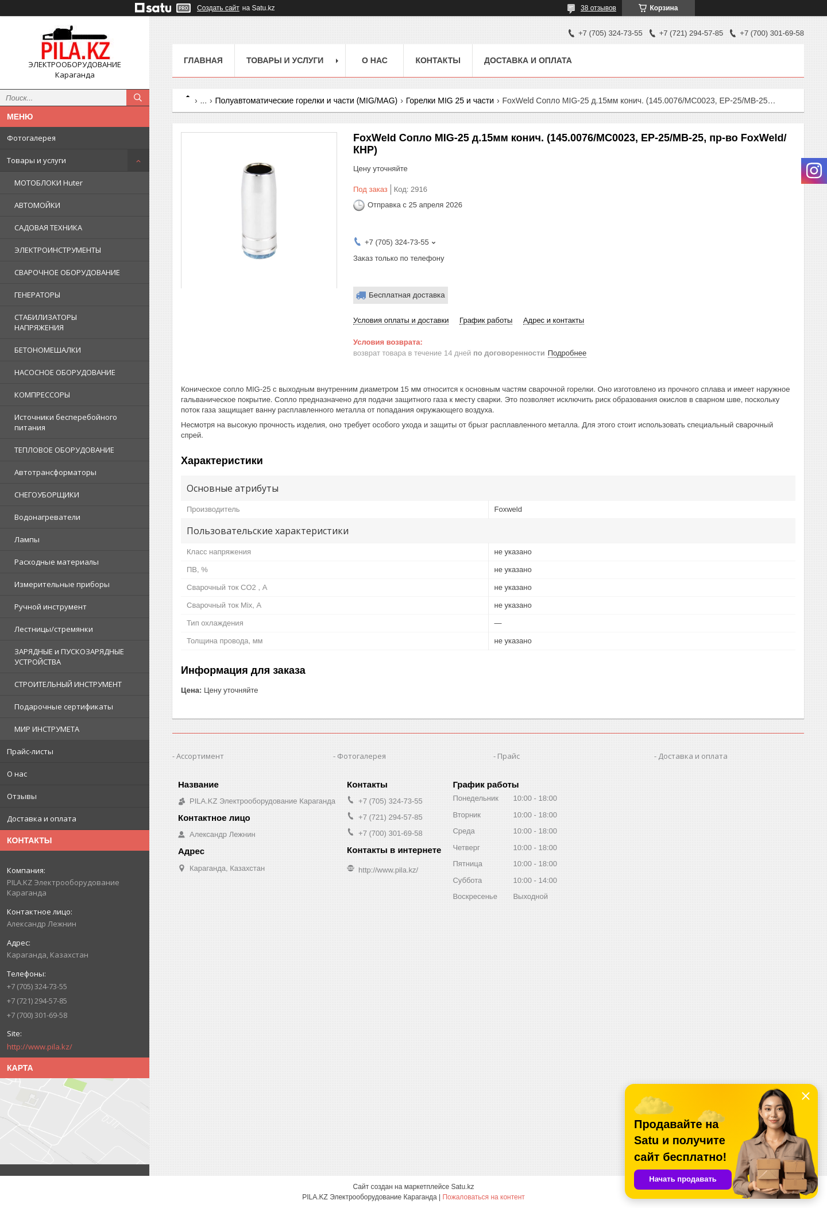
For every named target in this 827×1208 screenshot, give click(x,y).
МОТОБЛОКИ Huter (48, 182)
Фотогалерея (31, 138)
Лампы (27, 539)
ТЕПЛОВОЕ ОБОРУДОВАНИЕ (64, 450)
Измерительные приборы (62, 584)
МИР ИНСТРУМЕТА (46, 729)
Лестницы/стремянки (53, 629)
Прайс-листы (30, 751)
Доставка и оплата (41, 818)
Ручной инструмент (50, 606)
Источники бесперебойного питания (65, 422)
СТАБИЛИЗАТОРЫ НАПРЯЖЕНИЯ (45, 322)
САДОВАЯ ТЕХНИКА (48, 227)
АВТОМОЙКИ (37, 205)
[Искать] (137, 97)
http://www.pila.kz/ (39, 1046)
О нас (17, 774)
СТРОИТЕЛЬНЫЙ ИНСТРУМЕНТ (68, 684)
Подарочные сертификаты (63, 706)
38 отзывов (598, 8)
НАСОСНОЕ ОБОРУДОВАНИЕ (64, 372)
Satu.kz (462, 1187)
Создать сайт (218, 8)
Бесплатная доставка (407, 295)
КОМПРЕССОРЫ (42, 394)
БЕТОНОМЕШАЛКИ (47, 350)
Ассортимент (200, 756)
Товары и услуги (36, 160)
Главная (203, 60)
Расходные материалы (56, 562)
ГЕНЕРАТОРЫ (37, 295)
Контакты (437, 60)
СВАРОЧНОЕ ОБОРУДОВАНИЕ (67, 272)
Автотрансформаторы (55, 472)
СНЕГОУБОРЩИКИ (46, 494)
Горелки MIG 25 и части (450, 100)
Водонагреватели (47, 517)
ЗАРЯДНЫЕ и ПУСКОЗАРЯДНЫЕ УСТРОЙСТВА (69, 656)
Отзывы (22, 796)
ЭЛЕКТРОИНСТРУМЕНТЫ (57, 250)
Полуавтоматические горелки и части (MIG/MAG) (306, 100)
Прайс (508, 756)
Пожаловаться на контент (483, 1197)
